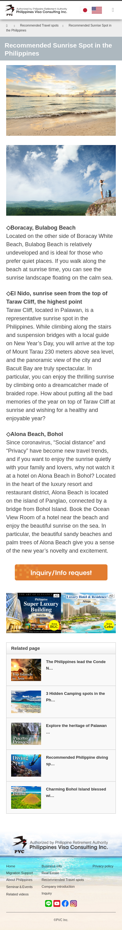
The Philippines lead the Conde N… (76, 665)
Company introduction (58, 886)
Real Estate (50, 873)
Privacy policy (103, 866)
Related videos (17, 894)
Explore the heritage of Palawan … (76, 728)
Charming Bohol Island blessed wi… (76, 792)
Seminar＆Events (19, 887)
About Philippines (19, 880)
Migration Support (19, 873)
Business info (52, 866)
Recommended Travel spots (63, 880)
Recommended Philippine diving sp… (77, 760)
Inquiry (47, 893)
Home (10, 866)
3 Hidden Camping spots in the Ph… (75, 696)
